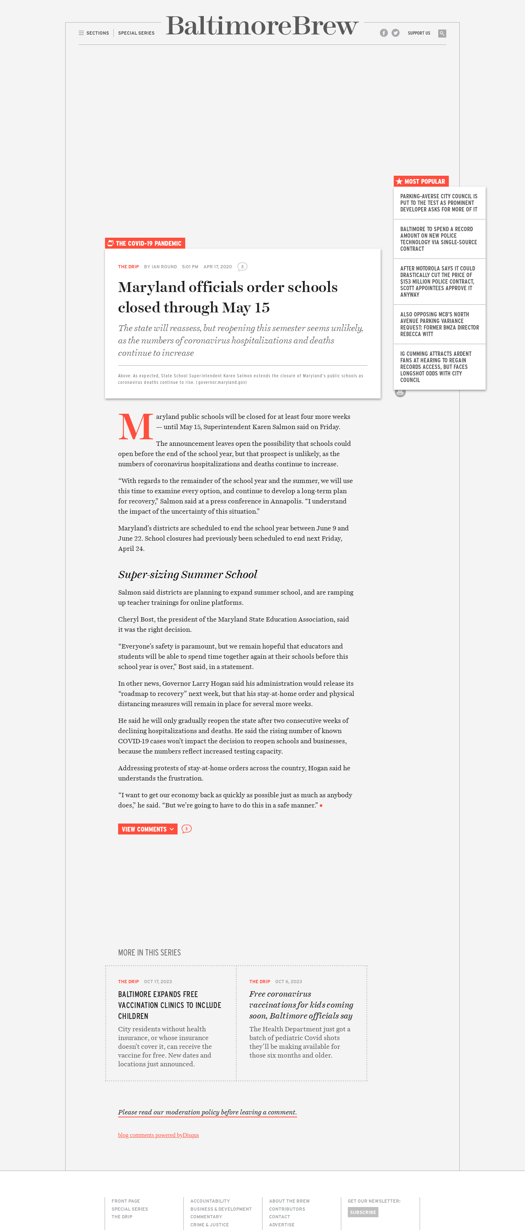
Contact (279, 1129)
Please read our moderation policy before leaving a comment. (207, 1024)
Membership (284, 1152)
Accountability (210, 1113)
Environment (207, 1160)
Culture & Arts (209, 1145)
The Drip (128, 266)
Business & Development (221, 1121)
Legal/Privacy (287, 1145)
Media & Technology (215, 1168)
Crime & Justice (209, 1137)
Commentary (206, 1129)
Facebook (384, 32)
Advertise (282, 1137)
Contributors (287, 1121)
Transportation (211, 1200)
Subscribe (363, 1124)
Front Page (126, 1113)
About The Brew (289, 1113)
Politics (200, 1184)
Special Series (130, 1121)
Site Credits (360, 1198)
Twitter (395, 32)
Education (203, 1152)
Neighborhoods (210, 1176)
